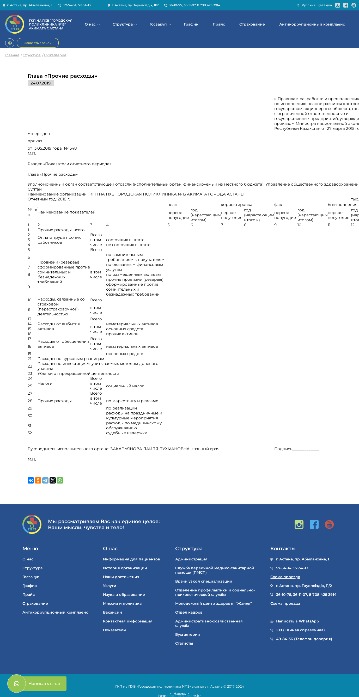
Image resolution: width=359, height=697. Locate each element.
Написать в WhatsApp (297, 621)
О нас (90, 24)
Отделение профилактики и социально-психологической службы (215, 592)
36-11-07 (190, 5)
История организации (125, 568)
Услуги (109, 586)
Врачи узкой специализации (203, 581)
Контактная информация (128, 621)
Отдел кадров (189, 612)
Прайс (219, 24)
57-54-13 (84, 5)
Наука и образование (124, 594)
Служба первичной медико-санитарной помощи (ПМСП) (214, 570)
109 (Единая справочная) (300, 630)
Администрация (191, 559)
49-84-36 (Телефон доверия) (304, 639)
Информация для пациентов (131, 559)
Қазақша (325, 5)
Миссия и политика (122, 603)
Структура (123, 24)
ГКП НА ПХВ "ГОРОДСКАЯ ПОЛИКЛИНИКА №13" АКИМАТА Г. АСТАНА (50, 24)
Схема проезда (285, 577)
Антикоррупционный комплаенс (312, 24)
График (191, 24)
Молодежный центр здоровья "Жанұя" (213, 603)
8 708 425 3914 (208, 5)
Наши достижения (121, 577)
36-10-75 (175, 5)
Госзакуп (158, 24)
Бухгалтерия (55, 55)
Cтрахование (252, 24)
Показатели (114, 630)
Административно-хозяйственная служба (209, 623)
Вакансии (112, 612)
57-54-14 (69, 5)
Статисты (184, 643)
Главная (12, 55)
